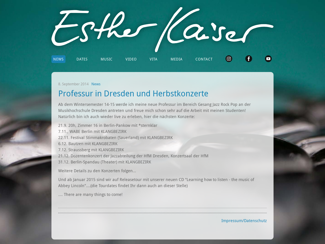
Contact (204, 59)
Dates (82, 59)
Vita (154, 59)
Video (131, 59)
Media (177, 59)
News (58, 59)
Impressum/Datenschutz (244, 220)
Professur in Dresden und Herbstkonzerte (133, 93)
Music (107, 59)
